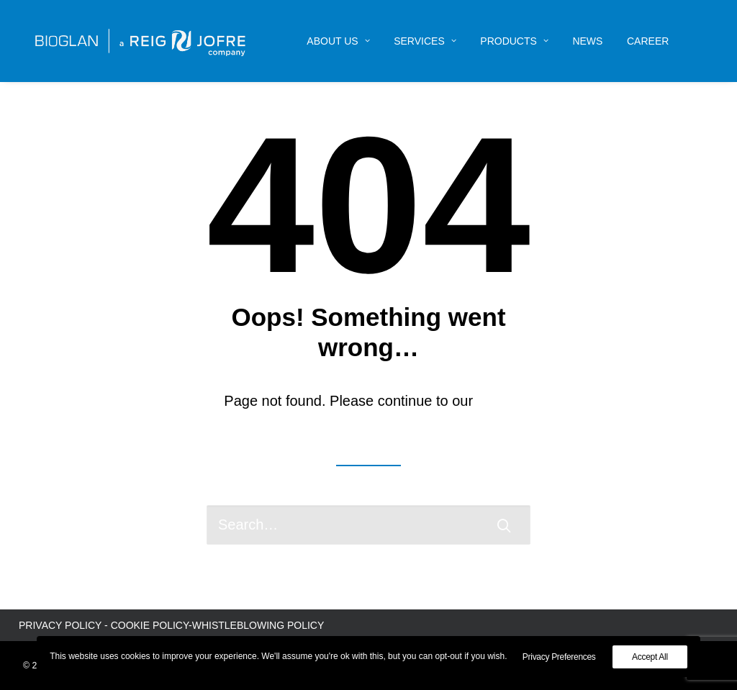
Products (514, 41)
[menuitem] (338, 41)
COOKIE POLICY (150, 625)
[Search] (368, 525)
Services (425, 41)
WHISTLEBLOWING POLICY (258, 625)
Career (648, 41)
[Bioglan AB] (140, 41)
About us (338, 41)
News (587, 41)
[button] (503, 525)
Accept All (650, 657)
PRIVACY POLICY (60, 625)
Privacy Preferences (559, 657)
